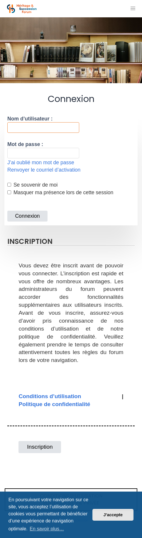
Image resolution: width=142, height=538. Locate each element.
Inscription (40, 447)
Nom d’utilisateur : (30, 119)
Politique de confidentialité (54, 404)
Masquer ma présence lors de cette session (60, 192)
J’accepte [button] (113, 514)
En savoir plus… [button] (47, 528)
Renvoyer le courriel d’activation (43, 170)
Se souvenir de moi (32, 185)
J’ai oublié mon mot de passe (40, 162)
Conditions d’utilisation (49, 396)
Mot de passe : (25, 144)
